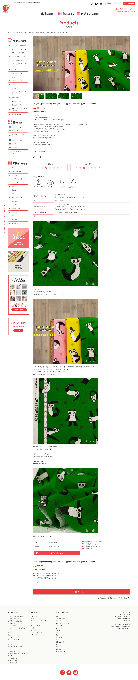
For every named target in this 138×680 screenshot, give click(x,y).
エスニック (15, 212)
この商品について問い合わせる (92, 546)
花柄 (13, 194)
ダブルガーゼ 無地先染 (18, 53)
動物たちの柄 (40, 32)
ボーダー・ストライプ (18, 179)
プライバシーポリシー (124, 618)
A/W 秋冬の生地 (16, 101)
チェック (14, 175)
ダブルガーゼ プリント (18, 56)
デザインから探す (29, 32)
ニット (14, 84)
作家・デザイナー (63, 32)
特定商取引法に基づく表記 (122, 616)
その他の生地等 (16, 114)
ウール (14, 77)
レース (14, 88)
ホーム (10, 32)
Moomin (14, 205)
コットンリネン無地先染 (19, 45)
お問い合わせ (126, 620)
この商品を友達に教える (91, 544)
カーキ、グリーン (17, 130)
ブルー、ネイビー (17, 127)
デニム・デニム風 (17, 80)
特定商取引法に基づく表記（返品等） (94, 541)
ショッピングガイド (124, 614)
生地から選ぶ (18, 32)
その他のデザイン (17, 223)
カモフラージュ (16, 171)
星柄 (13, 186)
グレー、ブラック (17, 140)
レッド (14, 144)
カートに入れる (81, 592)
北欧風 (14, 190)
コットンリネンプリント (19, 49)
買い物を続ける (88, 548)
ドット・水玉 (16, 182)
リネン (14, 69)
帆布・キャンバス (17, 73)
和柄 (13, 216)
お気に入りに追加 (57, 553)
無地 (13, 168)
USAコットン (16, 201)
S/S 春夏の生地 (16, 97)
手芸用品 (14, 219)
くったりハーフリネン (18, 105)
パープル (14, 147)
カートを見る (126, 612)
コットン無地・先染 (18, 60)
